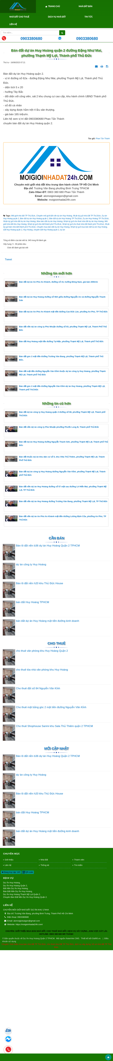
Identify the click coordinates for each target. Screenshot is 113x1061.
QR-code (28, 983)
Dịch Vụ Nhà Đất (57, 16)
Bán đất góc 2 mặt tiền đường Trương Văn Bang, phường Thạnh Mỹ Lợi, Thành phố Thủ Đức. (54, 469)
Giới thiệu (9, 970)
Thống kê (44, 976)
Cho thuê (56, 754)
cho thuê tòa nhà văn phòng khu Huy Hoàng (42, 780)
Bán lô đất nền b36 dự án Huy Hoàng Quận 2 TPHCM (48, 656)
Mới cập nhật (56, 859)
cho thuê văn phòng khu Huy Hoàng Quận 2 (42, 761)
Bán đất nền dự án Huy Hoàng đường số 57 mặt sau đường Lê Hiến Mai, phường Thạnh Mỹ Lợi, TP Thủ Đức (55, 599)
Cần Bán (56, 649)
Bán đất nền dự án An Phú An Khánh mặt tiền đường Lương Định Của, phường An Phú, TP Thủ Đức (55, 629)
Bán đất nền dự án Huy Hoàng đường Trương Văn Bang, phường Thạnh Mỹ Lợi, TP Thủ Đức (56, 614)
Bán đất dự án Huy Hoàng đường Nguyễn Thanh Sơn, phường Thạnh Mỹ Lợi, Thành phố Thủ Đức (56, 554)
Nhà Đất (44, 970)
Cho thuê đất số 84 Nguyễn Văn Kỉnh (38, 799)
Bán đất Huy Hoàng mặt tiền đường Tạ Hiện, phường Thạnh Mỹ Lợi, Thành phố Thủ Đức (54, 454)
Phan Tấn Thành (103, 249)
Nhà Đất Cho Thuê (19, 16)
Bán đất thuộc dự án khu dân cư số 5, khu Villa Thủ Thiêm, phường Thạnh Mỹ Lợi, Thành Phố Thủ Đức (55, 569)
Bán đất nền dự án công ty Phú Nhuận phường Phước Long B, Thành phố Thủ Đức (52, 540)
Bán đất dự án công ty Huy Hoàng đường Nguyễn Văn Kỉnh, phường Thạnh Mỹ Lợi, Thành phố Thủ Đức (55, 584)
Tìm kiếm (78, 976)
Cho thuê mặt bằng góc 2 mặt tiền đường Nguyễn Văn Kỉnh (51, 817)
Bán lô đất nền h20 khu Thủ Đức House (39, 694)
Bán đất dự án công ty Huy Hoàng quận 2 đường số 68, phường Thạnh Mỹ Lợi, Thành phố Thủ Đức (55, 525)
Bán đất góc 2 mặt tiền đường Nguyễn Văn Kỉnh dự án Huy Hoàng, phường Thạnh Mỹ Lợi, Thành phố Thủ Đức (55, 499)
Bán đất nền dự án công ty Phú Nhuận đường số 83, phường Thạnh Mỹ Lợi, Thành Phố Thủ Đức (56, 439)
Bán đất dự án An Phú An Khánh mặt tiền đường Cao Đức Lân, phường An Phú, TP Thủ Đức (56, 424)
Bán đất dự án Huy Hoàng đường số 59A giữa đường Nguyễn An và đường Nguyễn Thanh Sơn (55, 409)
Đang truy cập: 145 (11, 983)
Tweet (8, 370)
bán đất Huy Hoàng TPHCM (32, 712)
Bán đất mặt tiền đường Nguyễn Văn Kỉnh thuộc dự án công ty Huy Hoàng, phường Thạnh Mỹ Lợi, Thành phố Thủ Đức (55, 484)
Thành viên (79, 970)
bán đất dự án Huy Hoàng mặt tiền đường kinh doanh (47, 731)
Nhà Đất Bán (85, 6)
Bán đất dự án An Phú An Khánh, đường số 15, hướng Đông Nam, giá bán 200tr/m (51, 394)
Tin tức (89, 16)
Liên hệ (13, 24)
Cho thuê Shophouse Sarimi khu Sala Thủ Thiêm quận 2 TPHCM (54, 836)
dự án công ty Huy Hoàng (31, 675)
